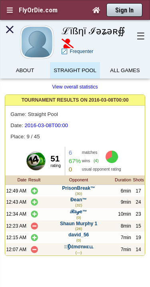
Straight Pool (75, 57)
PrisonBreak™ (78, 174)
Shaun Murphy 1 (78, 209)
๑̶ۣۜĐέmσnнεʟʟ (78, 233)
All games (125, 57)
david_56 (78, 221)
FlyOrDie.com (38, 10)
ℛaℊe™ (78, 198)
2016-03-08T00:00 (46, 111)
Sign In (124, 10)
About (25, 57)
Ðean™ (78, 186)
